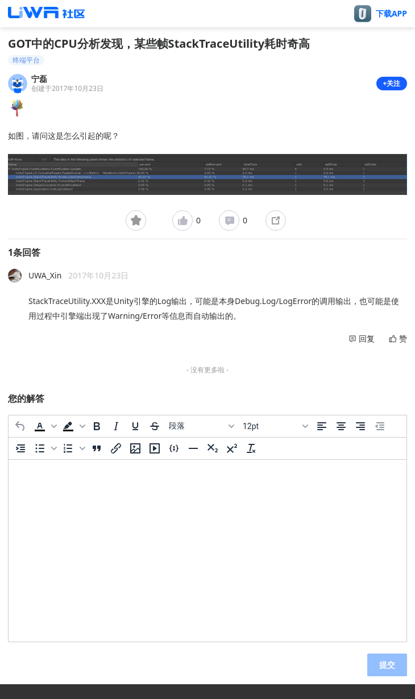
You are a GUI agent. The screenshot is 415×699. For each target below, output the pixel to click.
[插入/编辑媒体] (154, 448)
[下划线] (135, 426)
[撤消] (20, 426)
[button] (44, 426)
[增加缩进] (20, 448)
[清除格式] (251, 448)
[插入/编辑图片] (135, 448)
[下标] (212, 448)
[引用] (96, 448)
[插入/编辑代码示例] (174, 448)
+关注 (392, 83)
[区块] (201, 426)
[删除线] (154, 426)
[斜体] (116, 426)
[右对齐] (360, 426)
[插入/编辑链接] (116, 448)
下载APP (391, 13)
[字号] (275, 426)
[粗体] (96, 426)
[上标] (232, 448)
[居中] (341, 426)
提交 (387, 664)
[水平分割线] (193, 448)
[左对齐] (321, 426)
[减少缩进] (379, 426)
